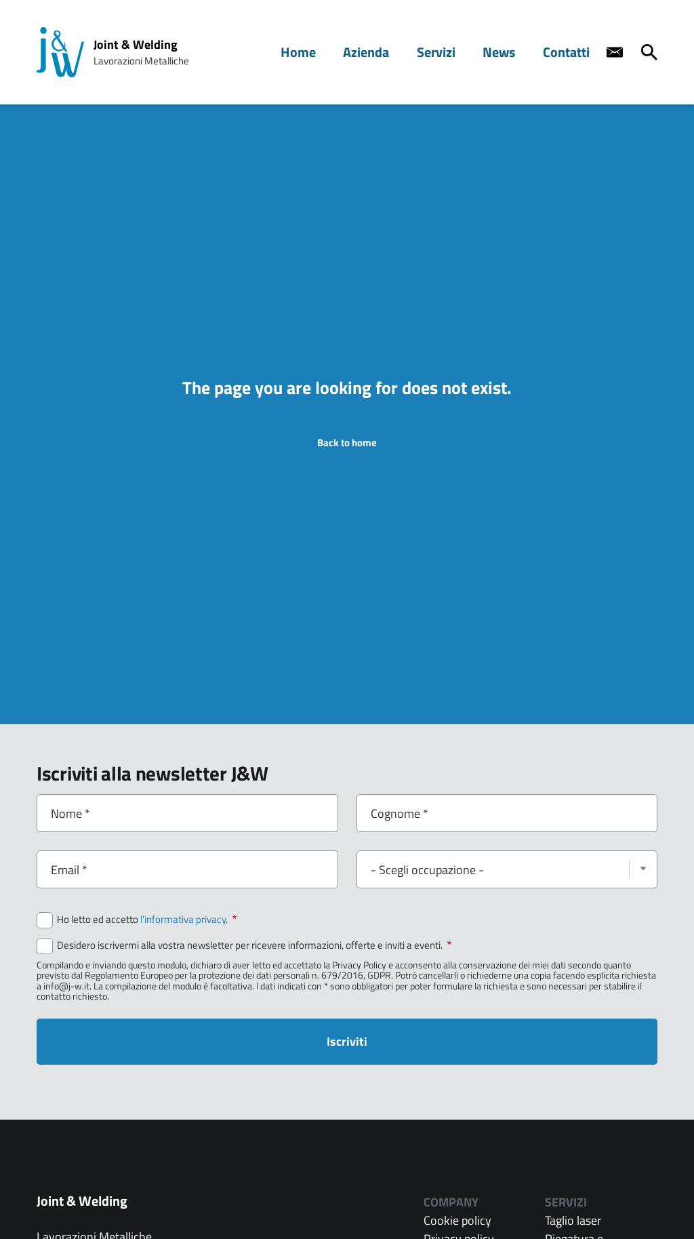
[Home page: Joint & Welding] (60, 52)
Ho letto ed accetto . (147, 919)
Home (318, 52)
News (505, 52)
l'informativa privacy (183, 919)
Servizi (447, 52)
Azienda (382, 52)
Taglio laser (573, 1220)
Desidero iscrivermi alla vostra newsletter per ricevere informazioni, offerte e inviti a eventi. (254, 945)
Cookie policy (457, 1220)
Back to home (347, 442)
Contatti (569, 52)
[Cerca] (649, 52)
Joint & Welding (136, 44)
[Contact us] (615, 52)
